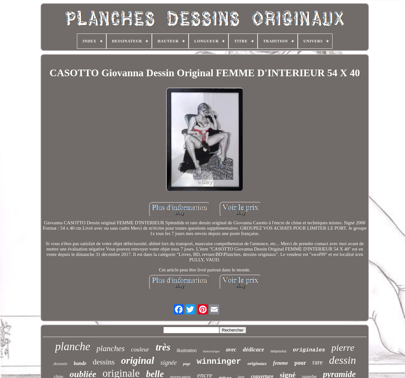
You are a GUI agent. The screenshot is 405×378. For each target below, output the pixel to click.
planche (72, 346)
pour (300, 363)
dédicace (253, 349)
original (137, 360)
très (163, 347)
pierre (343, 347)
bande (80, 363)
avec (231, 349)
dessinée (60, 363)
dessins (104, 362)
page (186, 364)
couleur (140, 349)
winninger (219, 361)
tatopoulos (279, 351)
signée (168, 362)
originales (309, 350)
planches (111, 348)
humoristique (211, 351)
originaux (257, 363)
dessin (342, 360)
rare (317, 362)
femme (280, 363)
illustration (186, 350)
